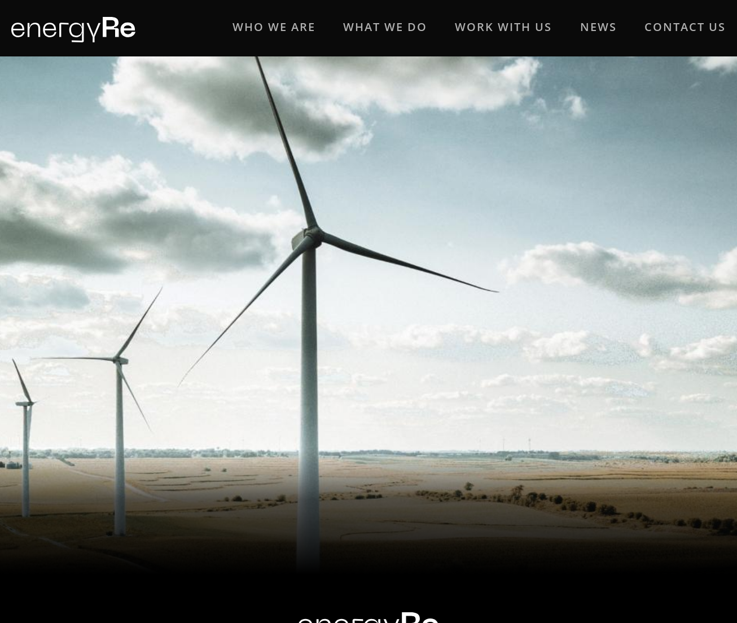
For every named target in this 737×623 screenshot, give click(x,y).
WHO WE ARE (273, 26)
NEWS (598, 26)
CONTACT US (685, 26)
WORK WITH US (503, 26)
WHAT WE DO (385, 26)
